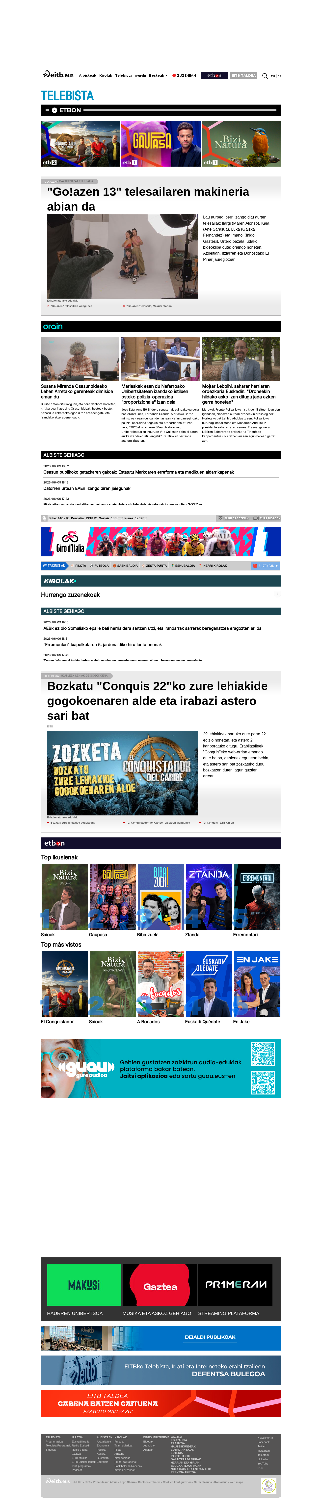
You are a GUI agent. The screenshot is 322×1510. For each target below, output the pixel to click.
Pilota (117, 1449)
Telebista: (54, 1437)
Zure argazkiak (233, 518)
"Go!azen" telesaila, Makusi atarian (149, 306)
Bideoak (51, 1449)
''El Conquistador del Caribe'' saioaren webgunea (158, 822)
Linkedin (263, 1459)
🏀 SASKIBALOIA (125, 566)
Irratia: (77, 1437)
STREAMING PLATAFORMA (228, 1313)
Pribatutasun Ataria (105, 1482)
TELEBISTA (67, 96)
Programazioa (54, 1441)
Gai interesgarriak (186, 1459)
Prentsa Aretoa (183, 1472)
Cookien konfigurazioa (177, 1482)
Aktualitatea (104, 1441)
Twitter (262, 1446)
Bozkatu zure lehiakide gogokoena (73, 822)
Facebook (263, 1442)
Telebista (123, 75)
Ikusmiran (103, 1457)
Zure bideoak (266, 518)
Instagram (264, 1450)
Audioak (148, 1449)
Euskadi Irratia (80, 1441)
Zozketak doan (182, 1449)
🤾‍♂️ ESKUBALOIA (183, 566)
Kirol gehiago (122, 1457)
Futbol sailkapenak (125, 1461)
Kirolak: (121, 1437)
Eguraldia (102, 1461)
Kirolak (105, 75)
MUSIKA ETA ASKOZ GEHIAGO (157, 1313)
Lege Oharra (128, 1482)
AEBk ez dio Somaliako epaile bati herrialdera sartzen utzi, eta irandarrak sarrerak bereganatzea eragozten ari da (152, 628)
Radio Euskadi (80, 1445)
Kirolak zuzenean (124, 1469)
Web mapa (236, 1482)
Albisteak (87, 75)
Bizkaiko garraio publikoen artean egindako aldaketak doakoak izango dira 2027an (122, 504)
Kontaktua (220, 1482)
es (279, 76)
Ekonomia (103, 1445)
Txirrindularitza (123, 1445)
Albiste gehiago (63, 455)
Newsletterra (265, 1437)
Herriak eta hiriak (185, 1462)
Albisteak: (105, 1437)
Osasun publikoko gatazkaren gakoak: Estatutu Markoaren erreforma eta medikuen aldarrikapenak (138, 472)
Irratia (140, 76)
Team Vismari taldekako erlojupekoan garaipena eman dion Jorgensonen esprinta (122, 660)
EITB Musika (79, 1457)
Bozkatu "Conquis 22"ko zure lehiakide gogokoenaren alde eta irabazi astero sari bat (157, 700)
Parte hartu (180, 1456)
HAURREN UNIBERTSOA (75, 1313)
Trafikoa (178, 1443)
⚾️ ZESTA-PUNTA (154, 566)
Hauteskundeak (183, 1446)
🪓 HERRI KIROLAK (213, 566)
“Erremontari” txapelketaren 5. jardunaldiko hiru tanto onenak (102, 644)
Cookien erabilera (149, 1482)
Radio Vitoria (79, 1449)
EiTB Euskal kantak (83, 1461)
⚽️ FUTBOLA (99, 566)
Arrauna (119, 1453)
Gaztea (76, 1453)
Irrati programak (81, 1466)
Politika (101, 1449)
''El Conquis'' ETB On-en (218, 822)
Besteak (156, 75)
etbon (70, 110)
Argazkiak (149, 1445)
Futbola (119, 1441)
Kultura (101, 1453)
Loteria (177, 1452)
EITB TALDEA (244, 75)
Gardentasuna (203, 1482)
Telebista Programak (58, 1445)
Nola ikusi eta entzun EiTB (191, 1468)
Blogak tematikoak (186, 1465)
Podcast (77, 1469)
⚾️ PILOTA (78, 566)
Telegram (263, 1454)
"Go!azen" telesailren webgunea (71, 306)
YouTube (263, 1463)
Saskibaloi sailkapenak (128, 1466)
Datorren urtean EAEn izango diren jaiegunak (86, 488)
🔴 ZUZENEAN (263, 566)
